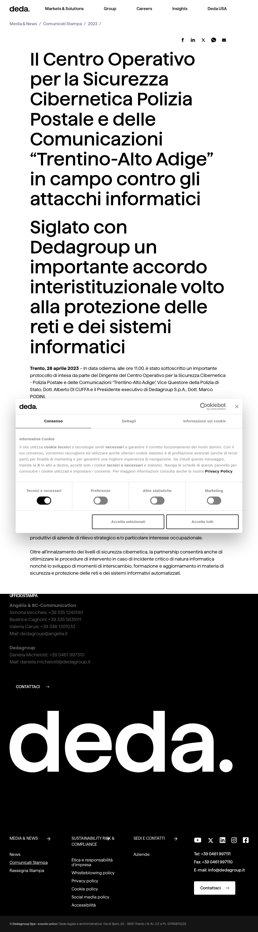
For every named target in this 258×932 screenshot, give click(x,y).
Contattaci (214, 888)
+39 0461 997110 (217, 862)
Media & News (23, 24)
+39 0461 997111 (216, 854)
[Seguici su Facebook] (245, 840)
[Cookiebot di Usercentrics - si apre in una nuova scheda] (204, 406)
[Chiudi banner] (237, 406)
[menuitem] (64, 13)
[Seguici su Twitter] (210, 839)
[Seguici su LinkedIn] (222, 840)
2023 (92, 24)
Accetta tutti (202, 521)
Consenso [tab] (53, 421)
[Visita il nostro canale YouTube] (197, 840)
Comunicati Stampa (62, 24)
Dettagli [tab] (129, 421)
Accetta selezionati (128, 521)
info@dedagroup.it (226, 870)
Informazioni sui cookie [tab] (204, 421)
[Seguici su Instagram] (234, 840)
